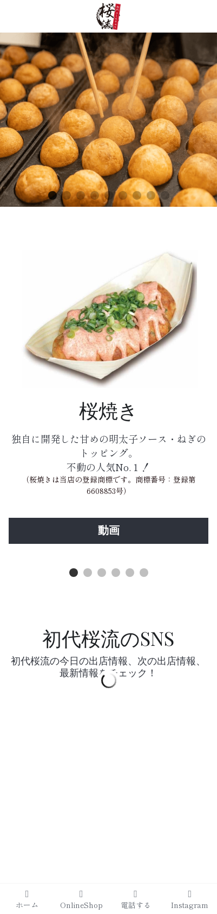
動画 (109, 531)
